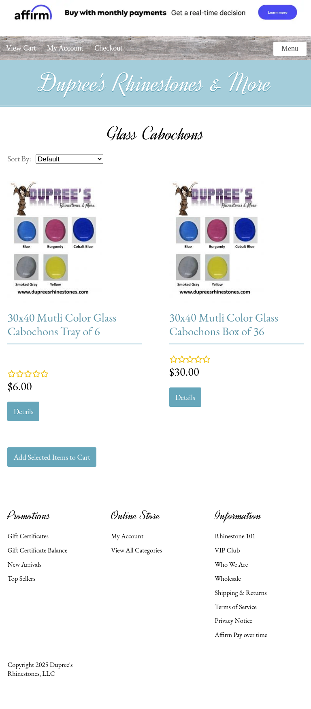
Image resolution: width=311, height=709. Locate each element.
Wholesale (228, 578)
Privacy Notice (233, 620)
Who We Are (231, 564)
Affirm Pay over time (241, 634)
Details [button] (23, 411)
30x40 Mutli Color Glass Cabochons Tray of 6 (61, 324)
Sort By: (19, 159)
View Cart (21, 48)
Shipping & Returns (240, 592)
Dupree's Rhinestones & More (155, 83)
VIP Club (227, 550)
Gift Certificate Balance (37, 550)
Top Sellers (21, 578)
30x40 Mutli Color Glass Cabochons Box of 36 (223, 324)
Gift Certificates (28, 535)
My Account (65, 48)
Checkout (108, 48)
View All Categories (136, 550)
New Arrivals (24, 564)
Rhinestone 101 (235, 535)
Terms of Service (235, 606)
